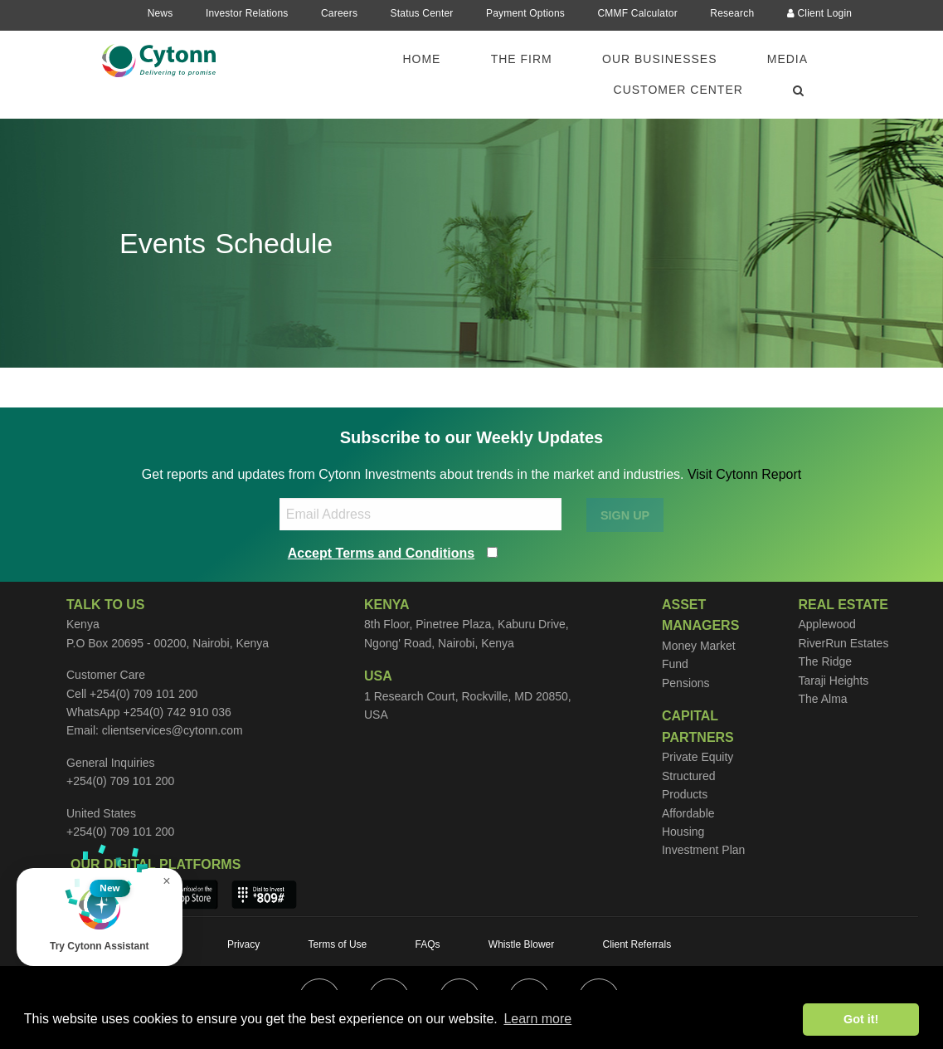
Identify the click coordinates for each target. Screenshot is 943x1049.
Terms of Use (338, 944)
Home (421, 59)
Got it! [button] (860, 1019)
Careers (339, 13)
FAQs (428, 944)
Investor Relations (247, 13)
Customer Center (678, 89)
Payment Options (525, 13)
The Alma (822, 698)
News (160, 13)
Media (787, 59)
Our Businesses (659, 59)
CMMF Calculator (637, 13)
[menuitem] (431, 59)
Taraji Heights (833, 680)
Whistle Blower (521, 944)
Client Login (820, 13)
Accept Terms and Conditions (381, 553)
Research (732, 13)
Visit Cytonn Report (745, 474)
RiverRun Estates (843, 643)
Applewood (826, 624)
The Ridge (825, 661)
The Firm (521, 59)
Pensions (686, 683)
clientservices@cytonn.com (172, 730)
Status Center (422, 13)
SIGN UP (624, 515)
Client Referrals (637, 944)
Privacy (243, 944)
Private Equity (697, 757)
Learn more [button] (537, 1019)
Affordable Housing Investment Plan (703, 832)
